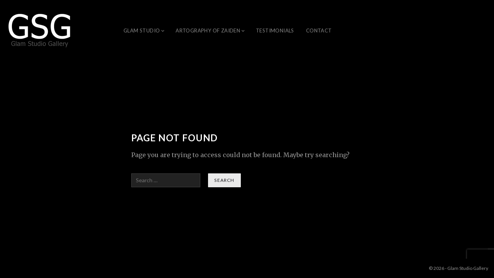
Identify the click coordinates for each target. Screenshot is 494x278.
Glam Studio (142, 30)
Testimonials (275, 30)
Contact (319, 30)
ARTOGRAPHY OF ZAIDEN (208, 30)
